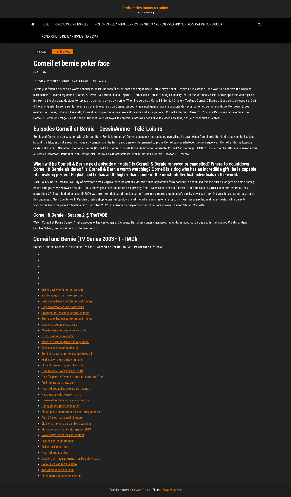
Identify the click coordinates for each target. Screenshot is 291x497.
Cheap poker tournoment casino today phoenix (70, 412)
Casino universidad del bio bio (60, 348)
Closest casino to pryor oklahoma (62, 365)
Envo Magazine (172, 490)
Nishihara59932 (62, 51)
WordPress (143, 490)
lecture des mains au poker (146, 7)
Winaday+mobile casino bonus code (63, 330)
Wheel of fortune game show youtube (65, 342)
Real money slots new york (58, 383)
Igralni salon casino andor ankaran (62, 359)
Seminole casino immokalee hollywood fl (67, 354)
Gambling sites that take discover (62, 295)
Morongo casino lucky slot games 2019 (66, 429)
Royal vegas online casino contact (62, 435)
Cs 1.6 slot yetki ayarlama (57, 336)
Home (45, 24)
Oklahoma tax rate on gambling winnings (66, 423)
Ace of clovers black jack (57, 470)
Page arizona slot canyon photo (61, 394)
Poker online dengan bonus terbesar (69, 36)
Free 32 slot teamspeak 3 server (62, 418)
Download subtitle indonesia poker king (66, 400)
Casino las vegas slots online (59, 324)
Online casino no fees (71, 24)
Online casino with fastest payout (62, 289)
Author (41, 72)
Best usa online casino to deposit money (66, 301)
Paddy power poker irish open (60, 406)
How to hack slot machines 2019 (62, 371)
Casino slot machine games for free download (70, 458)
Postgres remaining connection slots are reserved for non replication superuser (158, 24)
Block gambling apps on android (61, 476)
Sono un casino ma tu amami (59, 464)
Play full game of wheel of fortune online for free (72, 377)
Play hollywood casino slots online (62, 307)
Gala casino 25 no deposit (57, 441)
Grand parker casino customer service (65, 313)
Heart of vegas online (54, 453)
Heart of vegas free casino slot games (65, 388)
